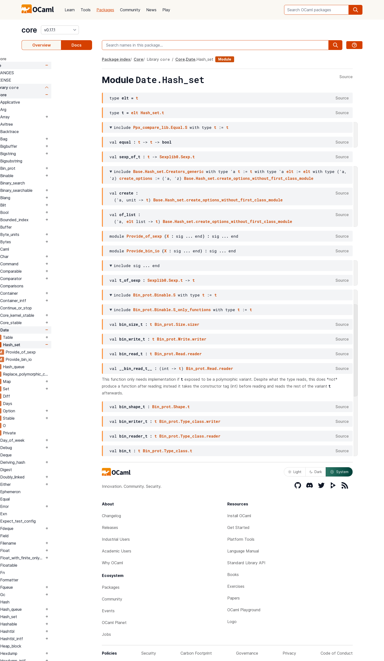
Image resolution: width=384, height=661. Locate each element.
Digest (47, 469)
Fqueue (47, 587)
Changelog (111, 515)
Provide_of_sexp (61, 352)
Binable (47, 175)
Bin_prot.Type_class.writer (189, 421)
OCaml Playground (244, 609)
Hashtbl (48, 631)
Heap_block (51, 646)
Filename (49, 543)
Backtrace (50, 131)
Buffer (46, 227)
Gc (43, 594)
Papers (233, 598)
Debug (47, 447)
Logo (232, 621)
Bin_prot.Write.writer (181, 339)
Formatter (50, 579)
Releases (110, 527)
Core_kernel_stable (58, 315)
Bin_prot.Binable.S (154, 294)
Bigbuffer (49, 146)
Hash (45, 602)
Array (45, 116)
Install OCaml (239, 515)
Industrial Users (116, 539)
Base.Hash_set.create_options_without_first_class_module (248, 178)
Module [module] (224, 59)
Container (50, 293)
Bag (44, 138)
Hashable (49, 624)
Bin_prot (48, 168)
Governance (247, 653)
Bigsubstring (52, 161)
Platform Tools (240, 539)
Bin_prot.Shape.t (171, 406)
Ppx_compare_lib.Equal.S (160, 127)
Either (46, 484)
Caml (45, 249)
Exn (44, 513)
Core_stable (51, 322)
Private (50, 432)
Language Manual (243, 551)
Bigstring (49, 153)
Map (48, 381)
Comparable (51, 271)
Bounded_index (55, 219)
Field (45, 535)
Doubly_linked (53, 477)
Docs (77, 45)
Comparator (51, 278)
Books (233, 574)
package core (34, 58)
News (151, 9)
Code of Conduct (337, 653)
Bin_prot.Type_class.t (167, 450)
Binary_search (53, 183)
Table (49, 337)
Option (50, 410)
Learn (70, 9)
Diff (47, 396)
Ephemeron (51, 491)
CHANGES (45, 72)
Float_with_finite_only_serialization (63, 557)
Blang (46, 197)
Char (45, 256)
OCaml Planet (114, 622)
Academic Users (116, 551)
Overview (41, 45)
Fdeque (47, 528)
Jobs (106, 634)
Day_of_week (53, 440)
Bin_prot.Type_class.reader (189, 436)
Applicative (51, 102)
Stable (49, 418)
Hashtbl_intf (52, 638)
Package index (116, 59)
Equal (45, 499)
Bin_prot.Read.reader (178, 353)
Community (130, 9)
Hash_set (52, 344)
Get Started (238, 527)
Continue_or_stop (56, 308)
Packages (105, 9)
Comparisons (52, 285)
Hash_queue (54, 366)
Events (108, 610)
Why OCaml (112, 562)
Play (166, 9)
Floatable (49, 565)
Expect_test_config (58, 521)
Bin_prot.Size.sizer (177, 324)
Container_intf (54, 300)
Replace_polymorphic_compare (68, 374)
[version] (60, 29)
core (29, 29)
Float (45, 550)
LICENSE (44, 80)
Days (48, 403)
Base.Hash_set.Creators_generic (168, 171)
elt (134, 112)
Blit (44, 205)
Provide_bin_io (59, 359)
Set (47, 388)
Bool (45, 212)
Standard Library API (246, 562)
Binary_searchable (57, 190)
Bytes (46, 241)
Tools (86, 9)
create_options (135, 178)
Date (45, 330)
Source (346, 77)
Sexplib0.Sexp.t (177, 156)
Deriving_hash (53, 462)
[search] (355, 10)
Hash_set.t (152, 112)
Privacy (289, 653)
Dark (316, 472)
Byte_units (50, 234)
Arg (44, 109)
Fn (43, 572)
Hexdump (49, 653)
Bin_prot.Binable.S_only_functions (172, 309)
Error (45, 506)
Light (294, 472)
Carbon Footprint (196, 653)
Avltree (47, 124)
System (339, 472)
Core (37, 65)
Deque (46, 455)
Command (50, 263)
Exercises (235, 586)
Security (148, 653)
